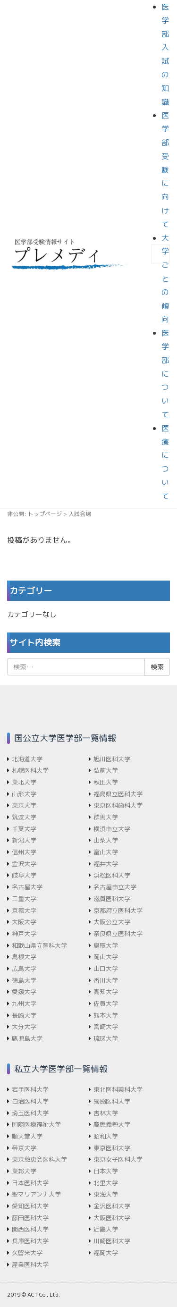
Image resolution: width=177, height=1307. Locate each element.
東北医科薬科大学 (118, 1089)
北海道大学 (27, 759)
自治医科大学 (30, 1101)
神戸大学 (24, 933)
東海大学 (105, 1194)
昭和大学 (105, 1136)
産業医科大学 (30, 1264)
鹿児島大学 (27, 1038)
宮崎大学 (105, 1026)
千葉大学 (24, 829)
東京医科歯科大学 (118, 805)
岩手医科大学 (30, 1089)
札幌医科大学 (30, 770)
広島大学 (24, 968)
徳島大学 (24, 980)
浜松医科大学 (111, 875)
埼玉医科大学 (30, 1113)
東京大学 (24, 805)
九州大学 (24, 1003)
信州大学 (24, 852)
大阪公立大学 (111, 922)
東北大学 (24, 782)
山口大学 (105, 968)
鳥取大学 (105, 945)
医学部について (165, 374)
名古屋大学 (27, 887)
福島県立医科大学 (118, 794)
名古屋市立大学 (114, 887)
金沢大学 (24, 864)
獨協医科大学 (111, 1101)
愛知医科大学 (30, 1206)
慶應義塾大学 (111, 1124)
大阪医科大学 (111, 1218)
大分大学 (24, 1026)
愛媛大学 (24, 991)
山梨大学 (105, 840)
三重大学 (24, 898)
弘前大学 (105, 770)
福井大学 (105, 864)
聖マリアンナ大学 (36, 1194)
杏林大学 (105, 1113)
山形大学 (24, 794)
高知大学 (105, 991)
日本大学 (105, 1171)
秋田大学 (105, 782)
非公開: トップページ (34, 514)
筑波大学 (24, 817)
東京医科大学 (111, 1148)
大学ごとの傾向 (165, 279)
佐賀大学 (105, 1003)
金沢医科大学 (111, 1206)
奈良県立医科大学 (118, 933)
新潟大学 (24, 840)
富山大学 (105, 852)
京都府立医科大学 (118, 910)
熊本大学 (105, 1015)
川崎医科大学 (111, 1241)
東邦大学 (24, 1171)
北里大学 (105, 1183)
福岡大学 (105, 1252)
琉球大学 (105, 1038)
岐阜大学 (24, 875)
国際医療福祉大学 (36, 1124)
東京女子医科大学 (118, 1159)
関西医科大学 (30, 1229)
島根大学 (24, 957)
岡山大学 (105, 957)
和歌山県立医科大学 (39, 945)
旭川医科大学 (111, 759)
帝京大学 (24, 1148)
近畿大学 (105, 1229)
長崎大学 (24, 1015)
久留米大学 (27, 1252)
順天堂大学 (27, 1136)
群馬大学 (105, 817)
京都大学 (24, 910)
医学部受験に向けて (165, 169)
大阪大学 (24, 922)
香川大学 (105, 980)
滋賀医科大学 (111, 898)
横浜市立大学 (111, 829)
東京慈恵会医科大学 (39, 1159)
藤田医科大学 (30, 1218)
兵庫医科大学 (30, 1241)
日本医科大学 (30, 1183)
